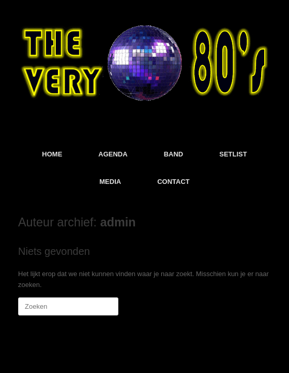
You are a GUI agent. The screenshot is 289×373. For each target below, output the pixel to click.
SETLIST (233, 154)
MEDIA (110, 181)
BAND (174, 154)
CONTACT (173, 181)
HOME (52, 154)
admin (118, 222)
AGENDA (112, 154)
